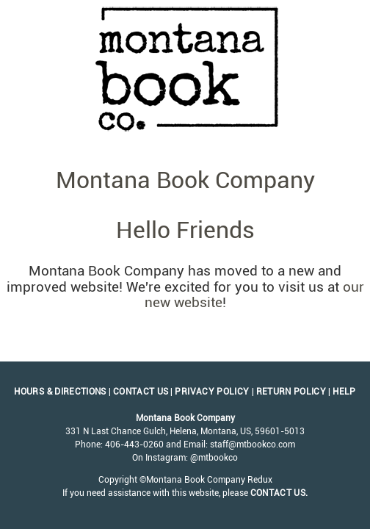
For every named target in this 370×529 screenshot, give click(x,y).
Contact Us (141, 391)
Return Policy (291, 391)
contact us (278, 493)
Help (344, 391)
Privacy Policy (212, 391)
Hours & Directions (60, 391)
